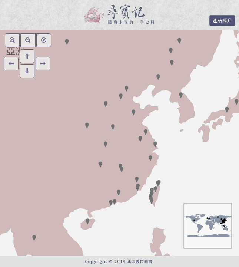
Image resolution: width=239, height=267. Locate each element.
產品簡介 (222, 20)
